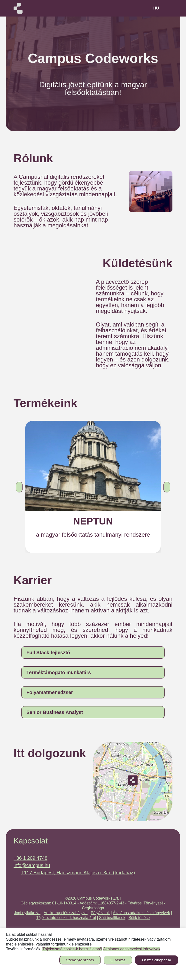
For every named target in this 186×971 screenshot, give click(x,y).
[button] (19, 487)
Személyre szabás (80, 960)
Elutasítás (117, 960)
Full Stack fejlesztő (48, 652)
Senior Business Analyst (54, 712)
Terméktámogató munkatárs (58, 672)
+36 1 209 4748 (30, 858)
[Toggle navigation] (167, 8)
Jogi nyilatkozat (27, 913)
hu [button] (156, 8)
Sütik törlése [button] (139, 918)
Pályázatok (100, 913)
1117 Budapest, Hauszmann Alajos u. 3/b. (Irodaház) (78, 872)
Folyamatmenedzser (49, 692)
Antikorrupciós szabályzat (65, 913)
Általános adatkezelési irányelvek (141, 913)
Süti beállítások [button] (112, 918)
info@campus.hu (32, 865)
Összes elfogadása (156, 960)
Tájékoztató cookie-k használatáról (66, 918)
